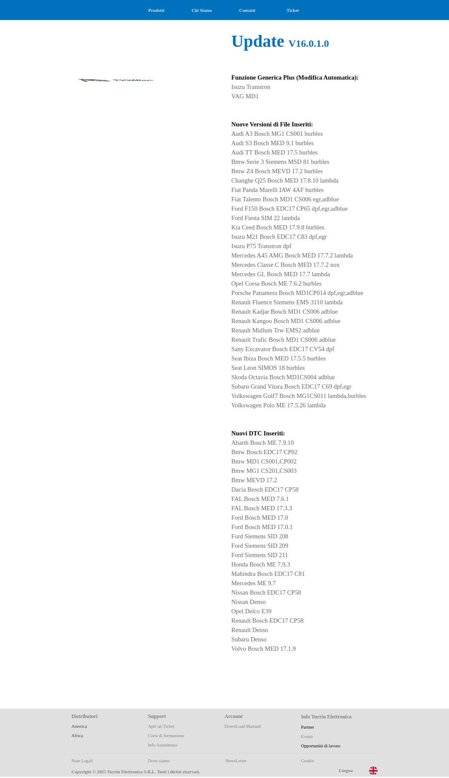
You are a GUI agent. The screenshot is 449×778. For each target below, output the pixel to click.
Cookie (307, 760)
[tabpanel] (301, 364)
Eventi (307, 736)
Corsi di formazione (166, 735)
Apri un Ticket (161, 726)
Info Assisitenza (162, 745)
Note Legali (82, 760)
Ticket (293, 10)
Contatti (247, 10)
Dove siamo (159, 760)
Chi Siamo (202, 10)
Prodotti (156, 10)
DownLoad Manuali (242, 726)
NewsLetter (236, 760)
